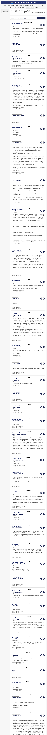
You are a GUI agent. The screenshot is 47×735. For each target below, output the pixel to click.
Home (12, 10)
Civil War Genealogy (16, 11)
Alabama (21, 10)
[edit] (44, 25)
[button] (23, 23)
